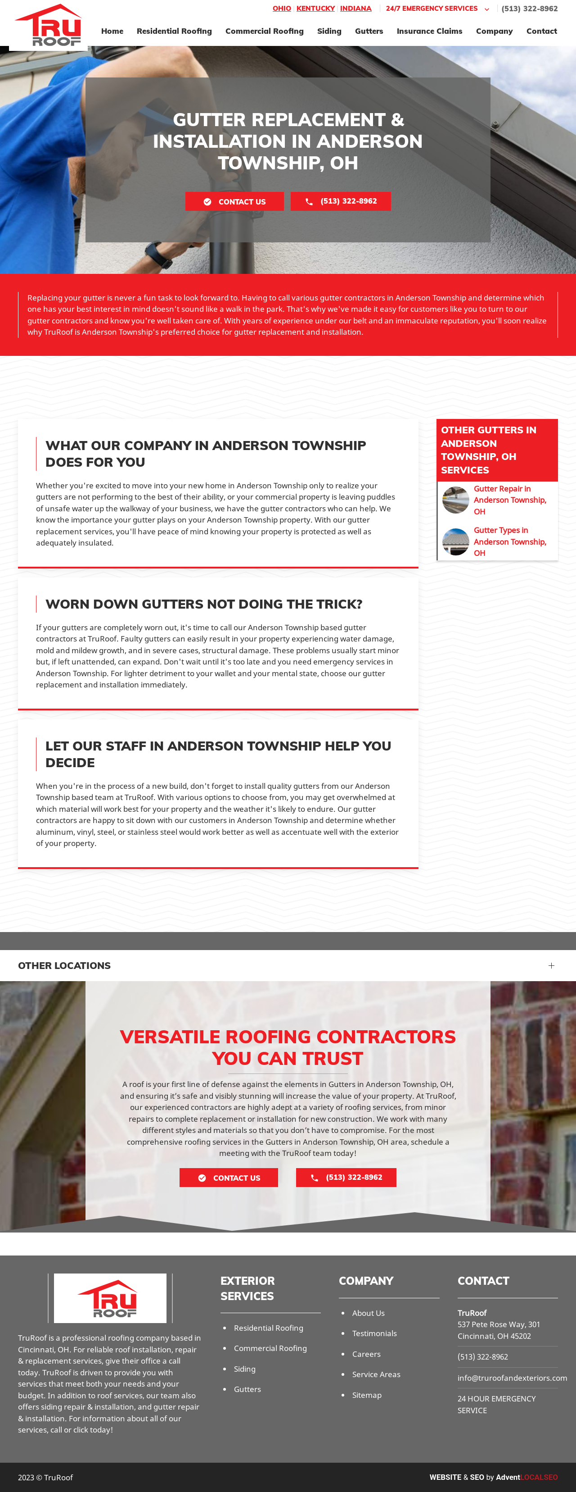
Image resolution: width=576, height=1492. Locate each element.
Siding (329, 31)
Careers (366, 1354)
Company (494, 31)
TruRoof (472, 1313)
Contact (541, 31)
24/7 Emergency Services (438, 9)
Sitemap (367, 1395)
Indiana (356, 8)
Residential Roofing (174, 31)
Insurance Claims (430, 31)
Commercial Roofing (264, 31)
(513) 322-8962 (529, 8)
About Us (368, 1313)
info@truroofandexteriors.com (512, 1378)
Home (112, 31)
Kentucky (316, 8)
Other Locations (64, 965)
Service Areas (376, 1374)
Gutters (369, 31)
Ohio (282, 8)
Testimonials (374, 1333)
